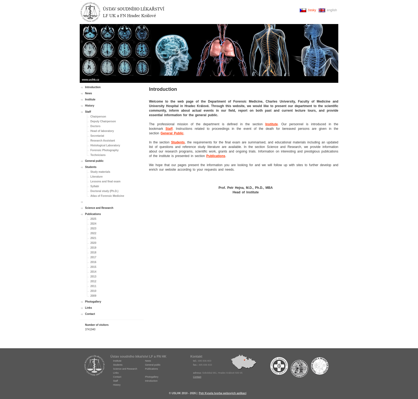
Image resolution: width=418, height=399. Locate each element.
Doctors (95, 126)
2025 (93, 218)
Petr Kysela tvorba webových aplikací (222, 393)
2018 (93, 252)
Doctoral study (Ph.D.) (104, 191)
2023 (93, 228)
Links (88, 307)
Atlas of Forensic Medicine (107, 195)
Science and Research (99, 207)
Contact (90, 313)
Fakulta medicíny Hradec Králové (319, 367)
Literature (96, 176)
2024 (93, 223)
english (332, 10)
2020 (93, 242)
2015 (93, 266)
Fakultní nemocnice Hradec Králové (279, 367)
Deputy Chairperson (103, 121)
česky (312, 10)
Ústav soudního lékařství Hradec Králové (122, 12)
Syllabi (94, 186)
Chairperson (98, 116)
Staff (169, 129)
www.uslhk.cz (90, 79)
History (89, 105)
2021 (93, 238)
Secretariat (97, 135)
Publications (215, 156)
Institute (271, 124)
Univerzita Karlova (299, 368)
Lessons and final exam (105, 181)
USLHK (94, 365)
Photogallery (93, 301)
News (88, 93)
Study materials (100, 171)
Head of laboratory (102, 131)
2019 (93, 247)
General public (94, 160)
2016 (93, 262)
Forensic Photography (104, 150)
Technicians (98, 155)
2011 (93, 286)
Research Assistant (102, 140)
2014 (93, 271)
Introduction (93, 87)
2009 (93, 295)
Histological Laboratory (105, 145)
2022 (93, 233)
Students (178, 142)
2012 (93, 281)
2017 (93, 257)
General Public (171, 133)
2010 (93, 291)
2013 (93, 276)
